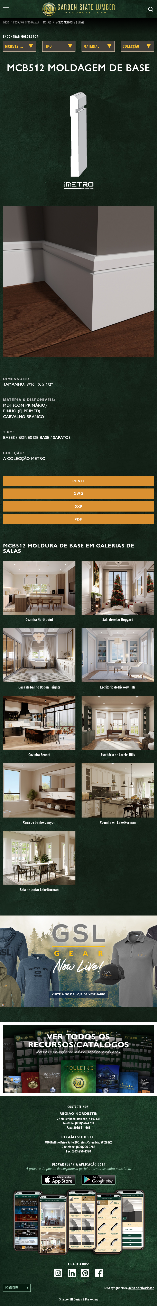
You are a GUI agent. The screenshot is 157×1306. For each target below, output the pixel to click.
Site (78, 1299)
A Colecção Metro (24, 458)
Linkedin (72, 1273)
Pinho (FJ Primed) (21, 410)
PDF (78, 519)
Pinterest (85, 1273)
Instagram (58, 1273)
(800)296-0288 (85, 1146)
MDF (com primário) (25, 405)
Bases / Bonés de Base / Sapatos (37, 437)
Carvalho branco (23, 416)
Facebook (99, 1273)
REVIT (78, 481)
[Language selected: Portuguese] (17, 1288)
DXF (78, 506)
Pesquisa (150, 9)
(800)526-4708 (84, 1123)
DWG (79, 493)
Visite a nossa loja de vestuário (78, 994)
